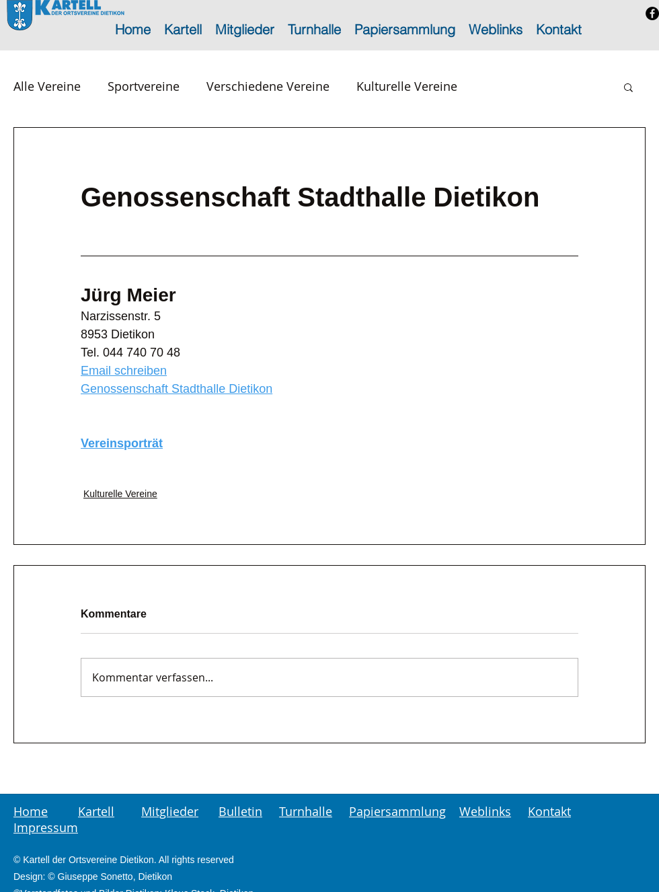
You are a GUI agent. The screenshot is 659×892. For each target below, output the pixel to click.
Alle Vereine (47, 86)
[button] (628, 86)
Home (30, 811)
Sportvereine (144, 86)
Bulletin (240, 811)
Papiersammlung (397, 811)
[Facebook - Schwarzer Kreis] (652, 13)
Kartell (96, 811)
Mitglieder (169, 811)
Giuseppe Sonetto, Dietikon (115, 876)
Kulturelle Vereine (406, 86)
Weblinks (485, 811)
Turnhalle (305, 811)
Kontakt (549, 811)
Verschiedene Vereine (268, 86)
